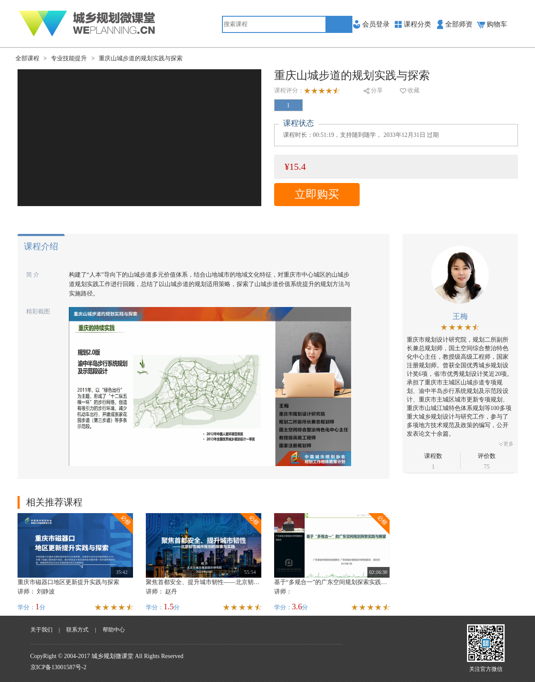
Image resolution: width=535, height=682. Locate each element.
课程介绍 (41, 246)
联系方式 (77, 629)
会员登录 (376, 24)
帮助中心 (114, 629)
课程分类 (417, 24)
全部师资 (459, 24)
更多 (506, 444)
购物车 (497, 24)
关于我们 (41, 629)
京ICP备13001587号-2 (58, 667)
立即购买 (317, 194)
